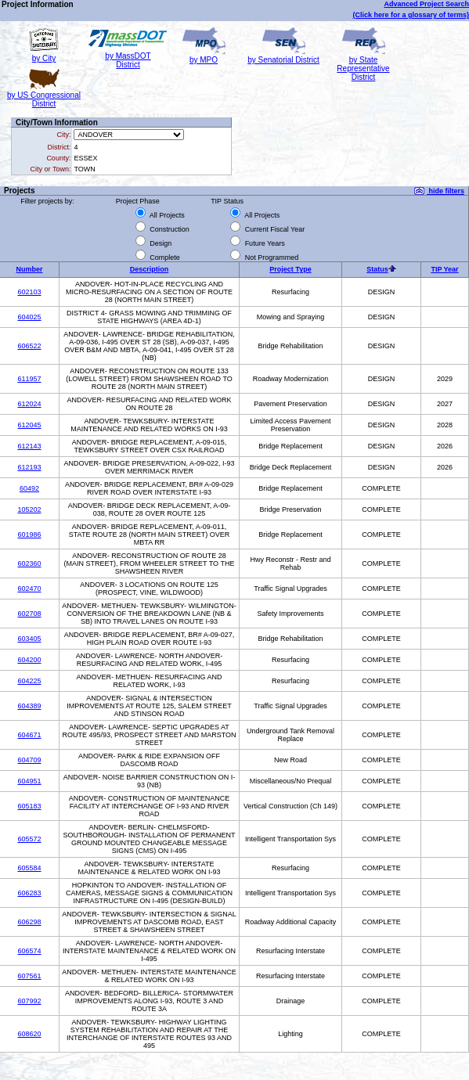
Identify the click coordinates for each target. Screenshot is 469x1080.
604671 (29, 735)
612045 (29, 425)
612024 (29, 404)
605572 (29, 839)
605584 (29, 868)
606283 (29, 893)
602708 (29, 613)
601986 (29, 534)
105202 (29, 509)
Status (377, 269)
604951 (29, 781)
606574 (29, 951)
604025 (29, 317)
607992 (29, 1001)
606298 (29, 922)
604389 (29, 706)
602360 (29, 563)
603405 (29, 639)
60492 (29, 488)
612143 (29, 446)
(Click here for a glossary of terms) (410, 15)
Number (29, 269)
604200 (29, 660)
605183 (29, 806)
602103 (29, 292)
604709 (29, 760)
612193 (29, 467)
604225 (29, 681)
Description (149, 269)
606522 (29, 346)
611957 (29, 379)
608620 (29, 1034)
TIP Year (444, 269)
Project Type (290, 269)
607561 (29, 976)
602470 (29, 588)
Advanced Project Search (426, 4)
